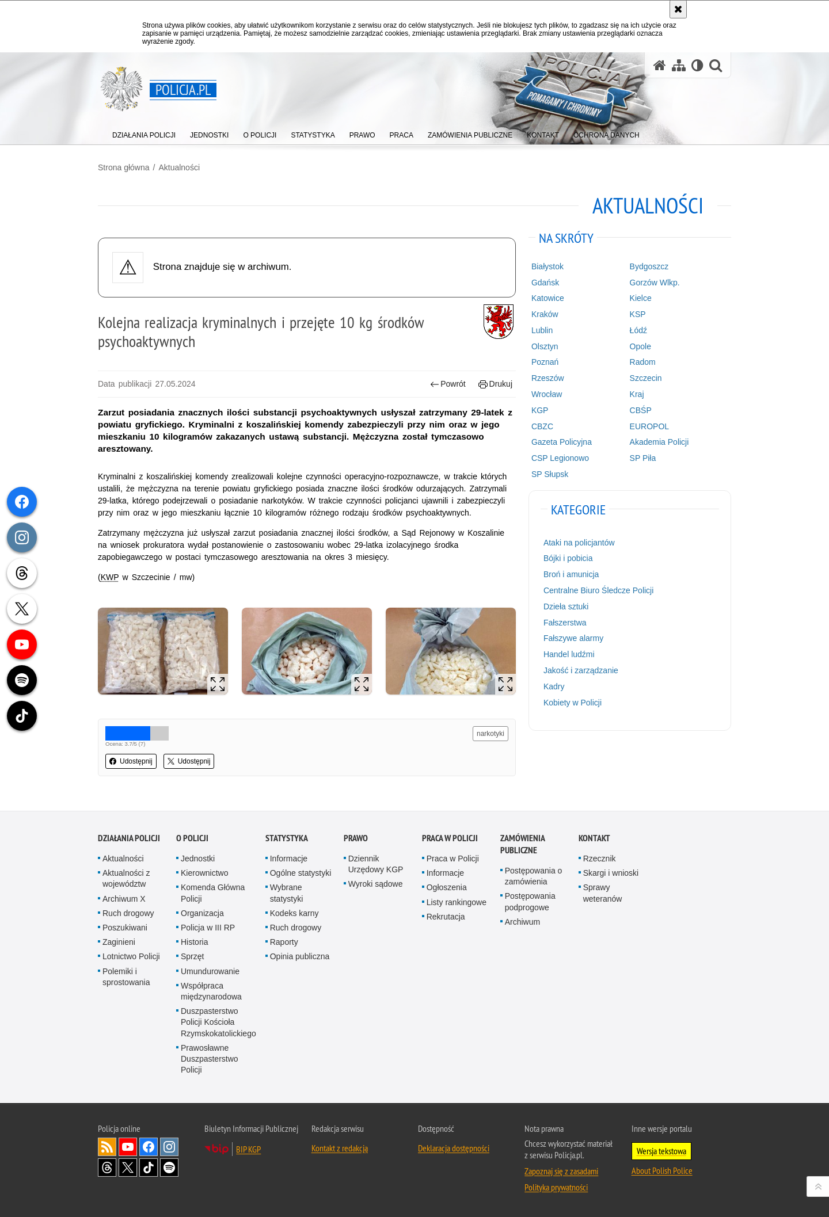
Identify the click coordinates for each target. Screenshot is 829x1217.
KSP (638, 314)
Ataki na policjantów (579, 542)
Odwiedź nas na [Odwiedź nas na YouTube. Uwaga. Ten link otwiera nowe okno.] (128, 1147)
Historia (194, 942)
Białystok (547, 266)
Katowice (547, 298)
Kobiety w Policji (572, 702)
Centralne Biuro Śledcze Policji (598, 590)
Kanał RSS (107, 1147)
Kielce (641, 298)
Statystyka (286, 838)
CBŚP (641, 410)
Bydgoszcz (649, 266)
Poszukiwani (124, 927)
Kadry (554, 686)
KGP (540, 410)
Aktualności (179, 167)
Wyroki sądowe (375, 883)
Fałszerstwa (565, 622)
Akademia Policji (659, 442)
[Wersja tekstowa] (697, 65)
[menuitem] (144, 132)
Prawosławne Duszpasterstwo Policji (209, 1058)
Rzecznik (599, 858)
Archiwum (522, 921)
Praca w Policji (450, 838)
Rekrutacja (446, 916)
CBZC (542, 426)
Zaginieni (118, 942)
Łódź (638, 330)
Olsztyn (544, 346)
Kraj (637, 394)
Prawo (356, 838)
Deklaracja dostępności (453, 1148)
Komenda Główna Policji (213, 893)
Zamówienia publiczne (522, 844)
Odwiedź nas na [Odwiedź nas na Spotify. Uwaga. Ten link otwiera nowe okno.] (169, 1167)
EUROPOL (649, 426)
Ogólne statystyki (301, 873)
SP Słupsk (549, 474)
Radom (643, 362)
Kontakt (594, 838)
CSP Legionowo (560, 458)
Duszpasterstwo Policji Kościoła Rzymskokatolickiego (218, 1021)
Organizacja (202, 913)
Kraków (544, 314)
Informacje (288, 858)
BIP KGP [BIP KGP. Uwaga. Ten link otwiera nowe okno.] (248, 1149)
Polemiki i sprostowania (126, 977)
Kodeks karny (294, 913)
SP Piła (643, 458)
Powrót (448, 384)
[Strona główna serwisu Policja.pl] (659, 65)
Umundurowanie (210, 971)
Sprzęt (192, 956)
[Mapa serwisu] (679, 65)
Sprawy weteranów (602, 893)
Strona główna (124, 167)
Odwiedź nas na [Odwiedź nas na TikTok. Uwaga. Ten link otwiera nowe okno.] (148, 1167)
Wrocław (546, 394)
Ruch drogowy (128, 913)
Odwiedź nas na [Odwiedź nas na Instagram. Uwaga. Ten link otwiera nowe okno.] (169, 1147)
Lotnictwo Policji (131, 956)
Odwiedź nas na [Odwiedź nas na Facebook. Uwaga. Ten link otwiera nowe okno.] (148, 1147)
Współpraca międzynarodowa (211, 991)
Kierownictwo (204, 873)
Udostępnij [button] (131, 761)
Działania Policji (129, 838)
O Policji (192, 838)
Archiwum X (124, 898)
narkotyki (490, 734)
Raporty (284, 942)
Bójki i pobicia (568, 558)
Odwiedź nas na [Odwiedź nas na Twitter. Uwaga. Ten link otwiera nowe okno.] (128, 1167)
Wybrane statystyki (286, 893)
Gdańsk (545, 282)
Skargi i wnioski (610, 873)
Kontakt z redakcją (339, 1148)
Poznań (544, 362)
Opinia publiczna (300, 956)
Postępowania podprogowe (530, 901)
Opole (640, 346)
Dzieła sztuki (566, 606)
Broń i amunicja (571, 574)
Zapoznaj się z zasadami (561, 1171)
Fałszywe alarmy (573, 638)
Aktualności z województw (126, 878)
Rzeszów (547, 378)
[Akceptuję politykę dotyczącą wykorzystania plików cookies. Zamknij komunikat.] (678, 9)
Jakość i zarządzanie (580, 670)
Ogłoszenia (447, 887)
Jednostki (198, 858)
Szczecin (646, 378)
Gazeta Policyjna (561, 442)
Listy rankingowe (456, 902)
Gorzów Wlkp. (655, 282)
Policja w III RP (208, 927)
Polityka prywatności (556, 1187)
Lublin (542, 330)
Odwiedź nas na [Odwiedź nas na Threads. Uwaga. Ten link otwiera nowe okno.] (107, 1167)
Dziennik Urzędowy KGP (376, 864)
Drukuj (495, 384)
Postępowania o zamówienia (533, 876)
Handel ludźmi (569, 654)
